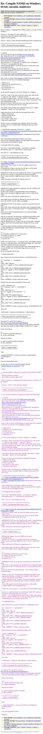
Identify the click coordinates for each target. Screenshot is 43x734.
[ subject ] (29, 25)
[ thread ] (23, 25)
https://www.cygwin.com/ (26, 54)
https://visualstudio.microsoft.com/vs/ (12, 134)
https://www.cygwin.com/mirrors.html (15, 73)
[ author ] (35, 25)
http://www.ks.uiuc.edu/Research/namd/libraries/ (14, 323)
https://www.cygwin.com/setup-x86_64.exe (13, 57)
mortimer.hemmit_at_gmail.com (10, 366)
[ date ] (19, 25)
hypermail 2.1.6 (19, 731)
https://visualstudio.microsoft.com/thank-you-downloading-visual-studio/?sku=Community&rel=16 (20, 478)
